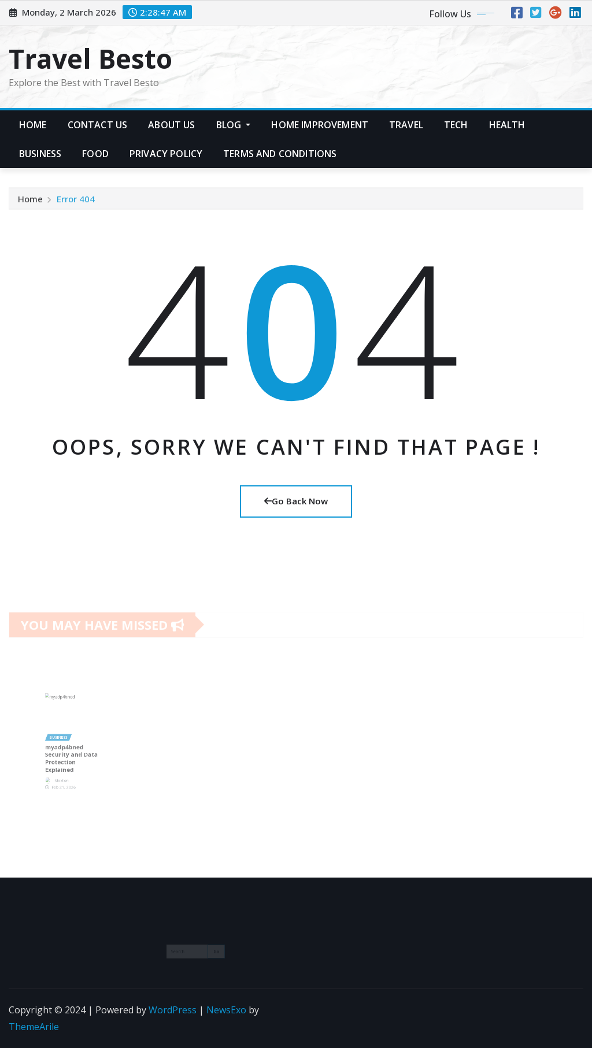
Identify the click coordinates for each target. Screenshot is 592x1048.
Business (40, 153)
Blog (233, 124)
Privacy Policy (166, 153)
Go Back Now (296, 501)
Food (95, 153)
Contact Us (98, 124)
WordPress (173, 1010)
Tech (456, 124)
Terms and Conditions (279, 153)
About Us (171, 124)
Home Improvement (319, 124)
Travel (406, 124)
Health (507, 124)
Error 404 (76, 201)
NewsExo (226, 1010)
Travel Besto (90, 58)
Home (33, 124)
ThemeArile (34, 1026)
